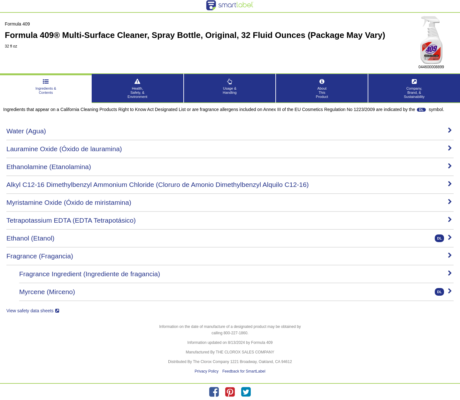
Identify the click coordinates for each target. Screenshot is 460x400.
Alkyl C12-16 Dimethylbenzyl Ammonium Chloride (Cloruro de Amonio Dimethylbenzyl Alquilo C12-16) (229, 184)
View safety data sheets (32, 310)
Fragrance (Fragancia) (229, 256)
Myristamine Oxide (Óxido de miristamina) (229, 202)
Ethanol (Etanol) (229, 238)
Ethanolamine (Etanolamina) (229, 166)
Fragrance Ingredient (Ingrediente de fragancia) (235, 274)
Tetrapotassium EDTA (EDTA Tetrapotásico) (229, 220)
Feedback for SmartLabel (243, 371)
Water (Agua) (229, 131)
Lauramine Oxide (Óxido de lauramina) (229, 148)
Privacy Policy (206, 371)
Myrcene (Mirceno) (235, 292)
